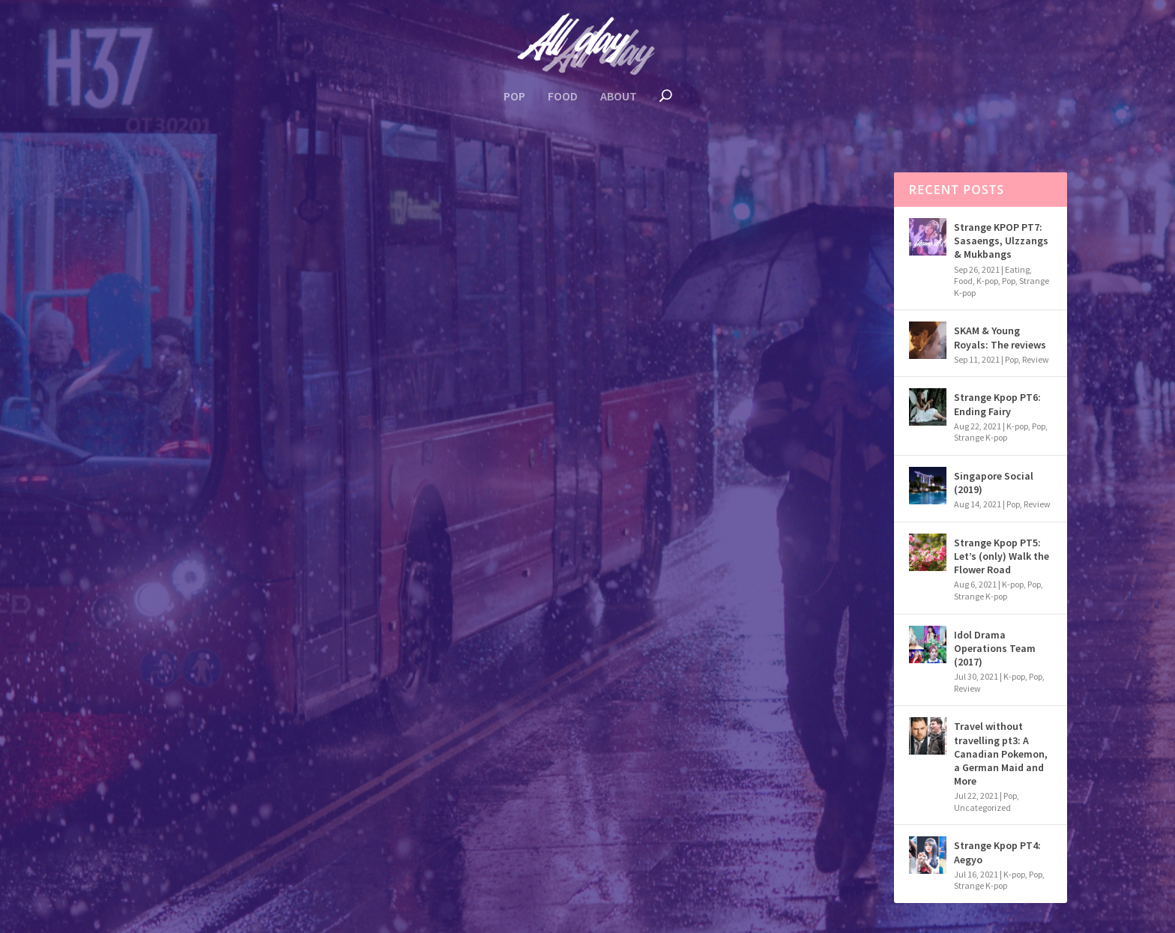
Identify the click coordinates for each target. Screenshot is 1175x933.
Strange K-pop (980, 437)
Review (228, 450)
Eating (1017, 269)
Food (563, 96)
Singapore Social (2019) (993, 482)
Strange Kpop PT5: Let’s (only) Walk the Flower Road (1001, 556)
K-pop (183, 450)
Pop (514, 96)
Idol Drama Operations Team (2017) (245, 423)
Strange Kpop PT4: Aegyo (997, 852)
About (618, 96)
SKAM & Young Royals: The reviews (1000, 337)
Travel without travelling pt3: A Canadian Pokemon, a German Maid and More (1001, 753)
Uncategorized (982, 807)
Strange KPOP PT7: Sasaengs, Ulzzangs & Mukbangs (1001, 240)
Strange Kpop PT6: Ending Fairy (997, 403)
